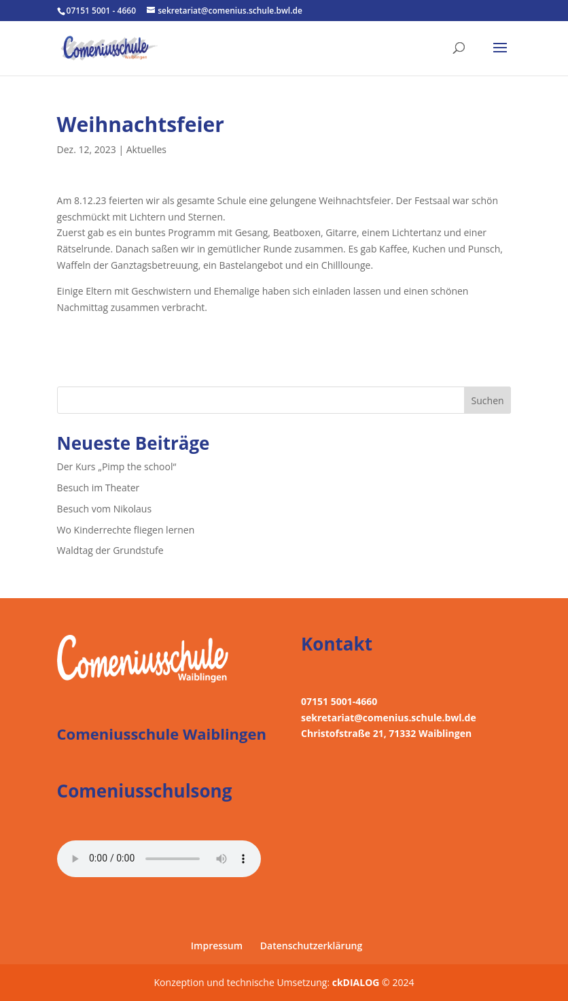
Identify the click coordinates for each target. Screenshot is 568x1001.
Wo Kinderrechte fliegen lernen (126, 529)
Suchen (488, 400)
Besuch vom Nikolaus (104, 508)
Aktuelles (146, 149)
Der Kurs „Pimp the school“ (117, 466)
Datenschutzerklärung (311, 945)
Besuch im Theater (98, 487)
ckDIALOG (357, 982)
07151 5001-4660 (339, 701)
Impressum (217, 945)
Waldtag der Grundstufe (110, 550)
